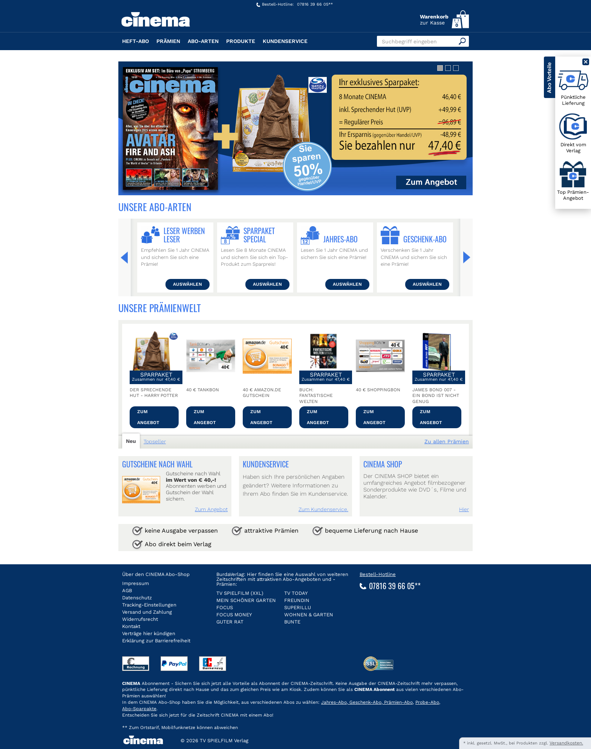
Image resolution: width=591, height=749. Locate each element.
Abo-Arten (203, 41)
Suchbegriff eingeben (409, 41)
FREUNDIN (296, 600)
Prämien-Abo (398, 702)
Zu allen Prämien (446, 441)
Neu (131, 441)
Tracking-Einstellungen (149, 605)
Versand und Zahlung (147, 612)
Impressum (135, 583)
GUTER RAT (229, 622)
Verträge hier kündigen (148, 633)
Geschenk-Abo (364, 702)
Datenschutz (137, 597)
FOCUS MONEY (234, 614)
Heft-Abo (135, 41)
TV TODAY (296, 593)
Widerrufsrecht (140, 619)
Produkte (240, 41)
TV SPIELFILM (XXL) (239, 593)
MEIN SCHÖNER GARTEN (246, 600)
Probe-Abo (427, 702)
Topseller (155, 441)
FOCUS (224, 607)
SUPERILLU (297, 607)
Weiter (465, 257)
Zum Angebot (148, 417)
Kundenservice (285, 41)
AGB (127, 590)
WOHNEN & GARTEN (308, 614)
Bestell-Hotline (378, 574)
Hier (464, 509)
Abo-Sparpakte (139, 708)
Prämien (168, 41)
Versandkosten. (566, 743)
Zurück (126, 257)
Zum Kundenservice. (323, 509)
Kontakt (131, 626)
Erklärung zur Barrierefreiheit (156, 640)
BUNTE (292, 622)
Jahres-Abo (334, 702)
